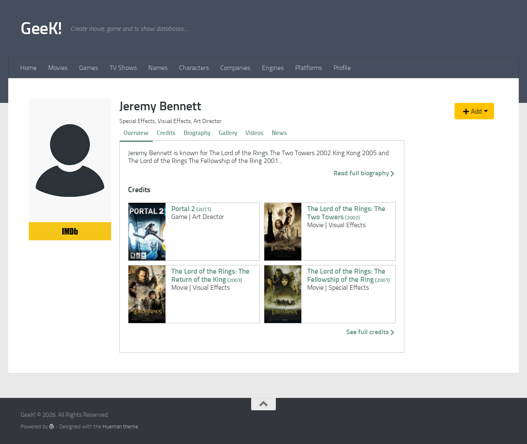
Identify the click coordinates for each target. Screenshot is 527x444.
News (279, 133)
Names (158, 68)
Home (28, 68)
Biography (197, 133)
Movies (58, 68)
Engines (273, 68)
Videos (254, 133)
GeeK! (41, 28)
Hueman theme (120, 426)
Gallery (228, 133)
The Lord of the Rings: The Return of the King (210, 275)
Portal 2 (191, 209)
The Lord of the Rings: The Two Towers (346, 213)
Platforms (308, 68)
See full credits (371, 332)
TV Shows (123, 68)
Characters (194, 68)
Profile (342, 68)
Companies (235, 68)
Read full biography (364, 173)
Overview (136, 133)
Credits (166, 133)
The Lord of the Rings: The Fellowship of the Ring (348, 275)
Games (88, 68)
